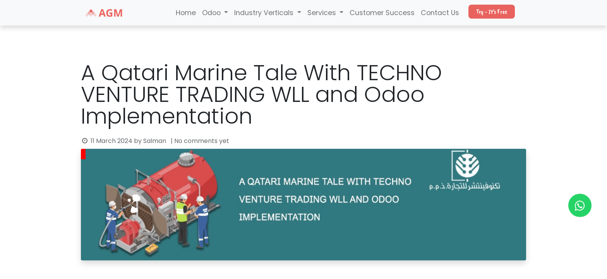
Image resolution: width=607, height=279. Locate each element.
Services (322, 12)
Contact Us (440, 12)
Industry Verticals (264, 12)
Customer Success (382, 12)
